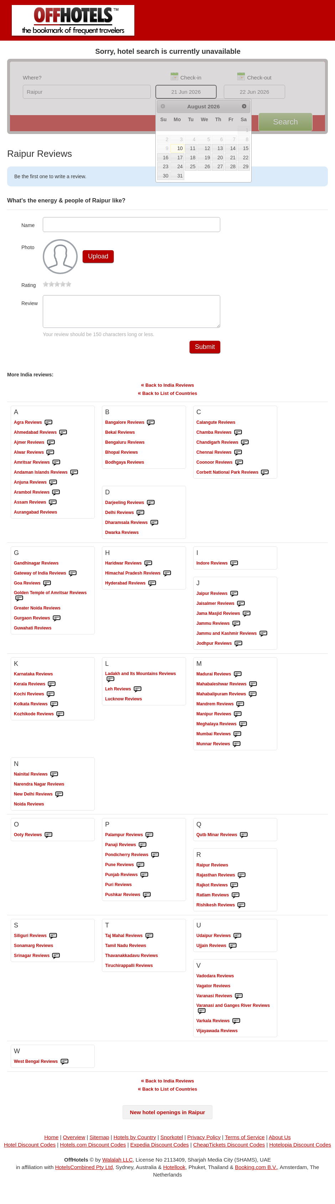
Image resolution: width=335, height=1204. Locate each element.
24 (179, 166)
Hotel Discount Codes (30, 1149)
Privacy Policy (204, 1141)
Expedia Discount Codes (159, 1149)
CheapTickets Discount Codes (229, 1149)
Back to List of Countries (167, 397)
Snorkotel (171, 1141)
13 (220, 148)
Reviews (28, 426)
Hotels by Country (135, 1141)
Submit (205, 351)
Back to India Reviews (167, 389)
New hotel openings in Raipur (167, 1116)
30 (165, 176)
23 (165, 166)
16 (165, 157)
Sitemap (99, 1141)
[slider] (57, 284)
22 (245, 157)
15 (245, 148)
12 (207, 148)
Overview (74, 1141)
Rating (28, 285)
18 (192, 157)
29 (245, 166)
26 (207, 166)
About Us (280, 1141)
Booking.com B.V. (256, 1171)
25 (192, 166)
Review (29, 303)
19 (207, 157)
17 (179, 157)
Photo (28, 247)
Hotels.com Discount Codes (93, 1149)
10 (179, 148)
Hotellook (174, 1171)
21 (233, 157)
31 (179, 176)
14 (233, 148)
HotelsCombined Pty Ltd (84, 1171)
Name (28, 225)
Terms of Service (245, 1141)
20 (220, 157)
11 (192, 148)
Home (51, 1141)
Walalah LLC (117, 1164)
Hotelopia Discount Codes (300, 1149)
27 (220, 166)
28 (233, 166)
